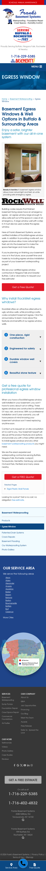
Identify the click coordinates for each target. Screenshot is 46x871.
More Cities (8, 617)
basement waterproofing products (18, 443)
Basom (8, 594)
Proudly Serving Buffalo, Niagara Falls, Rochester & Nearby (23, 48)
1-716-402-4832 (23, 802)
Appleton (9, 589)
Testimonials (7, 742)
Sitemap (29, 857)
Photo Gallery (8, 549)
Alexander (10, 583)
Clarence (9, 611)
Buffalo (8, 606)
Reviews (5, 759)
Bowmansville (11, 603)
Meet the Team (27, 717)
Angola (9, 586)
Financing (25, 709)
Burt (7, 609)
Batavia (9, 597)
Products (6, 520)
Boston (8, 600)
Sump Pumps (7, 704)
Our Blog (24, 713)
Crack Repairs (8, 537)
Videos (4, 746)
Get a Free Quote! (23, 287)
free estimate (18, 499)
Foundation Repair (10, 708)
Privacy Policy (38, 854)
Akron (8, 577)
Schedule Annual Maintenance (23, 2)
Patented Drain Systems (13, 532)
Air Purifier (6, 723)
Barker (8, 592)
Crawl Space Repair (10, 712)
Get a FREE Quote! (23, 477)
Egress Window (9, 526)
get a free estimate (23, 779)
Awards (24, 721)
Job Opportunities (28, 705)
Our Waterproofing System (14, 545)
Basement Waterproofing (15, 512)
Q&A (23, 701)
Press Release (26, 726)
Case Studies (7, 755)
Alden (8, 580)
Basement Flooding (11, 541)
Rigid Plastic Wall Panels (18, 488)
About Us (24, 697)
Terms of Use (18, 857)
